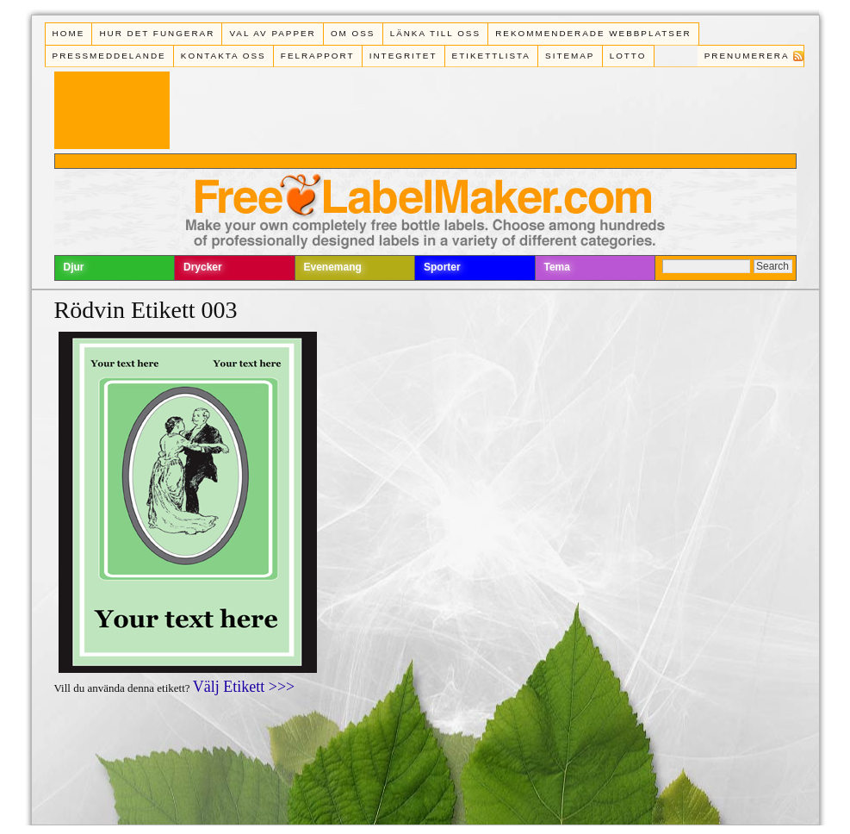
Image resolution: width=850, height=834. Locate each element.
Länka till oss (435, 33)
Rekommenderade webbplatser (593, 33)
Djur (74, 267)
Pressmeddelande (109, 55)
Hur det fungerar (156, 33)
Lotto (628, 55)
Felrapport (318, 55)
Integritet (403, 55)
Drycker (202, 267)
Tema (557, 267)
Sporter (442, 267)
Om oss (353, 33)
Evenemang (333, 267)
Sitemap (569, 55)
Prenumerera (747, 55)
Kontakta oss (223, 55)
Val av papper (272, 33)
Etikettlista (491, 55)
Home (69, 33)
